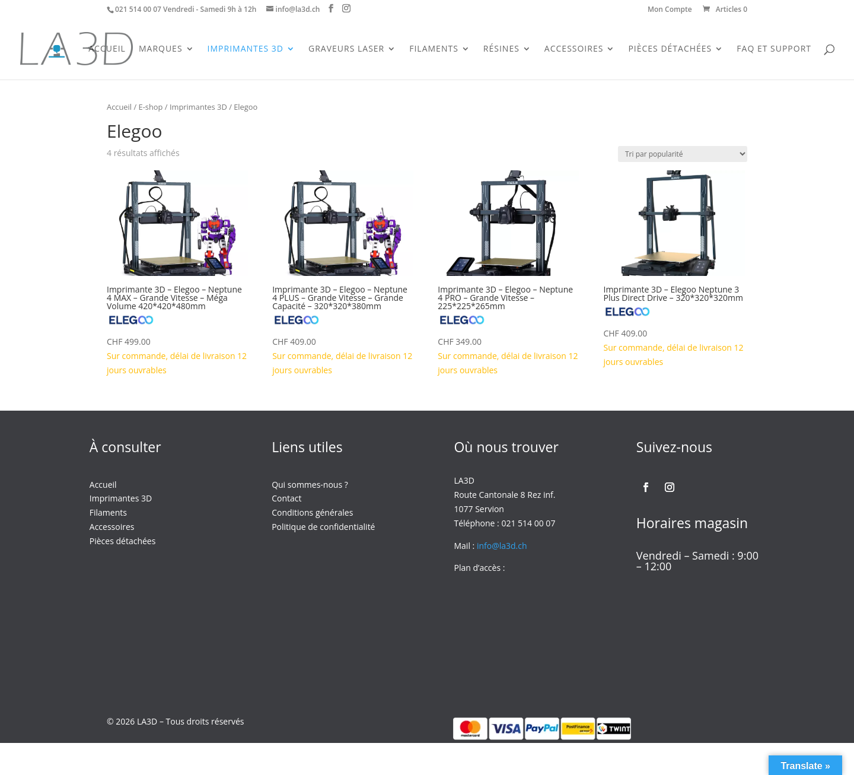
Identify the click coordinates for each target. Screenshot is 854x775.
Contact (286, 498)
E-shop (151, 106)
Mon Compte (670, 10)
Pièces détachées (123, 541)
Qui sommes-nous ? (310, 484)
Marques (161, 49)
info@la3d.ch (502, 545)
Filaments (433, 49)
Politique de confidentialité (323, 526)
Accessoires (574, 49)
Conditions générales (312, 512)
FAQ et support (774, 49)
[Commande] (682, 154)
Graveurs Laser (346, 49)
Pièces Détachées (670, 49)
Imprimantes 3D (245, 49)
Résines (501, 49)
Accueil (107, 49)
